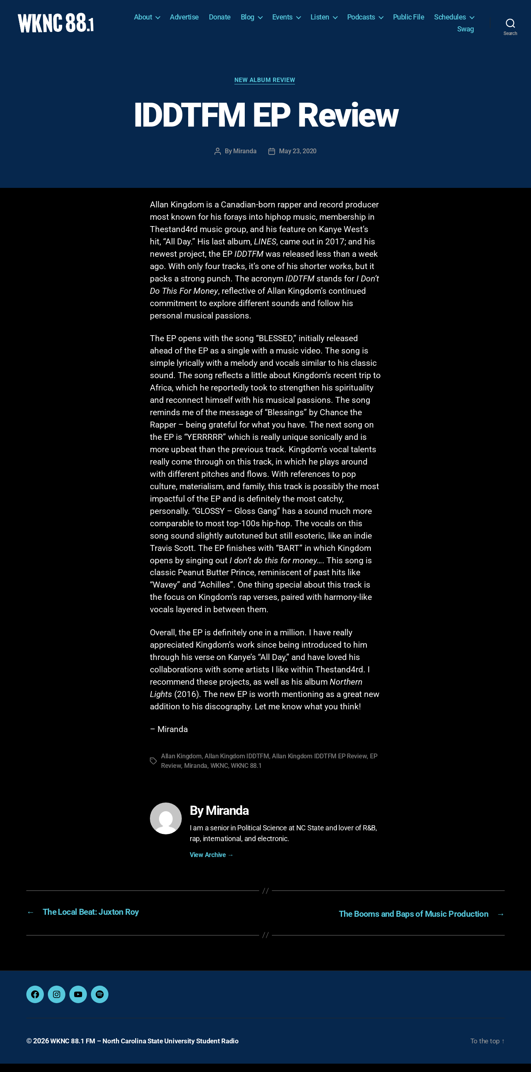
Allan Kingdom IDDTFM (237, 766)
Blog (297, 22)
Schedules (423, 33)
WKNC (218, 775)
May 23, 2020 (298, 161)
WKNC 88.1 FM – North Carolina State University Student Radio (148, 1049)
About (192, 22)
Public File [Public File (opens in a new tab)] (458, 22)
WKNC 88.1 (246, 775)
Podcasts (411, 22)
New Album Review (265, 90)
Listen (369, 22)
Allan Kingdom (181, 766)
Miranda (244, 161)
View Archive (212, 865)
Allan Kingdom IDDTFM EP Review (319, 766)
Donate (269, 22)
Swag (465, 33)
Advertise (234, 22)
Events (332, 22)
